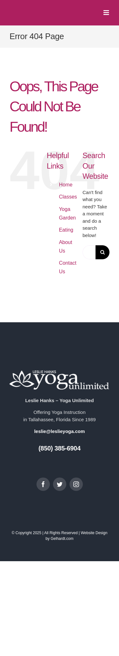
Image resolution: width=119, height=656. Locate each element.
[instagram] (76, 484)
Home (66, 184)
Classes (68, 196)
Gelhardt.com (61, 538)
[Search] (102, 252)
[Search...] (89, 252)
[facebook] (43, 484)
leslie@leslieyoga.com (59, 431)
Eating (66, 230)
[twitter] (59, 484)
